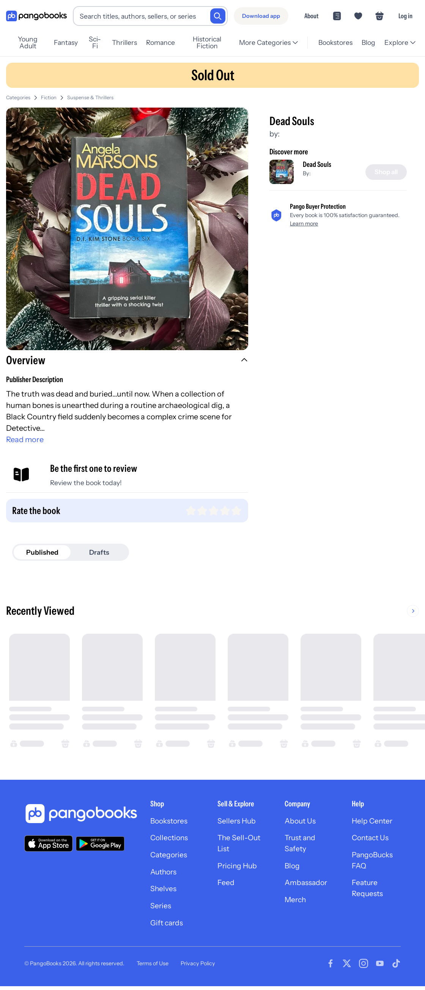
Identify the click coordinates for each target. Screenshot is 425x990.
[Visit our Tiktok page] (396, 967)
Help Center (373, 821)
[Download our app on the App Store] (48, 843)
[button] (127, 361)
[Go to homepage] (36, 16)
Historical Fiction (216, 42)
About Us (301, 821)
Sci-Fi (100, 42)
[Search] (217, 16)
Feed (226, 885)
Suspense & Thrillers (90, 97)
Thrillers (130, 42)
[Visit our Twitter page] (346, 967)
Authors (164, 873)
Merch (296, 902)
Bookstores (335, 42)
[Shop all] (385, 172)
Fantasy (70, 42)
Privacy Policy (198, 966)
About (311, 16)
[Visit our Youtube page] (379, 967)
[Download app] (261, 16)
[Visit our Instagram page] (363, 967)
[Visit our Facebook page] (330, 967)
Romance (167, 42)
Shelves (163, 891)
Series (161, 908)
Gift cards (167, 926)
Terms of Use (152, 966)
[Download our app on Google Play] (100, 843)
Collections (170, 838)
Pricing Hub (238, 867)
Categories (18, 97)
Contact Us (371, 838)
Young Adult (30, 42)
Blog (368, 42)
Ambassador (307, 885)
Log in (405, 16)
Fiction (49, 97)
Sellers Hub (237, 821)
